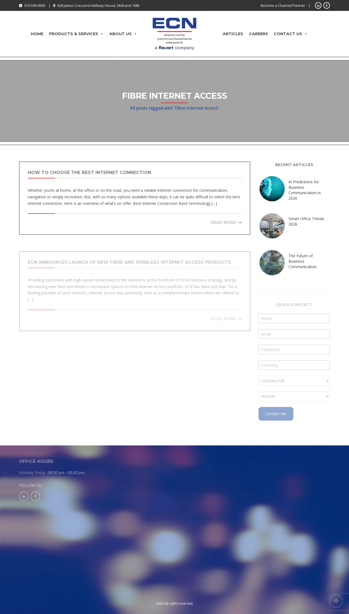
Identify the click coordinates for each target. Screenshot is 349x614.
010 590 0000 (34, 5)
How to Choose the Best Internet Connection (89, 172)
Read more (223, 222)
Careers (258, 33)
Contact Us (291, 33)
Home (37, 33)
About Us (123, 33)
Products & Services (76, 33)
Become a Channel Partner (283, 5)
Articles (233, 33)
